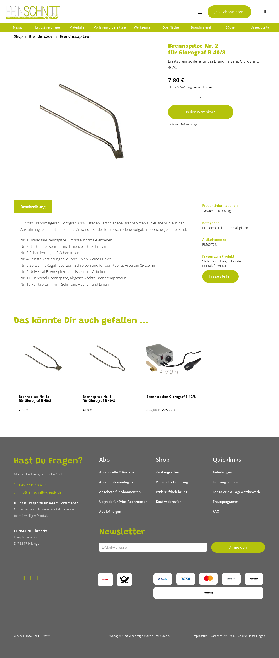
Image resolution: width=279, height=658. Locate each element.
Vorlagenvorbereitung (110, 27)
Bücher (230, 27)
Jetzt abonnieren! (229, 11)
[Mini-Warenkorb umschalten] (265, 11)
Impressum (200, 636)
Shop (18, 37)
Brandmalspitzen (75, 37)
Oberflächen (171, 27)
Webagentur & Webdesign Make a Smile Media (139, 636)
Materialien (78, 27)
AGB (232, 636)
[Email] (153, 547)
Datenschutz (218, 636)
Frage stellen (220, 276)
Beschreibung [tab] (33, 206)
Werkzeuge (142, 27)
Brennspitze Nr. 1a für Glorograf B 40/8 (35, 398)
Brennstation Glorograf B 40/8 (171, 396)
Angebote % (260, 27)
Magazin (19, 27)
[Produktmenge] (201, 98)
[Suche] (257, 12)
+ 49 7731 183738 (33, 485)
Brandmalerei (201, 27)
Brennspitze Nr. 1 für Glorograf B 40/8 (99, 398)
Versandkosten (203, 87)
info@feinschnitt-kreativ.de (40, 492)
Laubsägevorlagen (48, 27)
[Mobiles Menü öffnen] (200, 12)
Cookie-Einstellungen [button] (251, 636)
